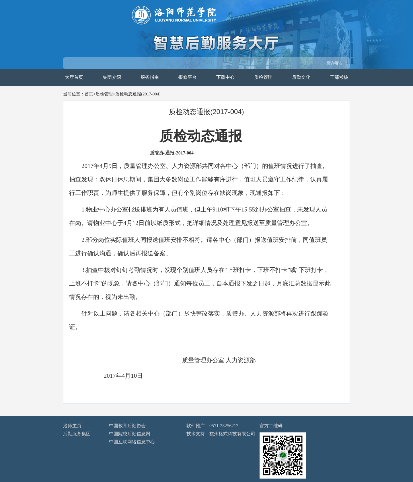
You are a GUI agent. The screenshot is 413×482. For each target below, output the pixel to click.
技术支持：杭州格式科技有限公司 (220, 433)
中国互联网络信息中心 (132, 441)
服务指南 (150, 77)
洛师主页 (72, 425)
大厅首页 (74, 77)
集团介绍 (112, 77)
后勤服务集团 (77, 433)
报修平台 (187, 77)
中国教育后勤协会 (127, 425)
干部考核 (339, 77)
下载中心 (225, 77)
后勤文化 (301, 77)
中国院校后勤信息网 (129, 433)
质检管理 (263, 77)
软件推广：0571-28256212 (212, 425)
